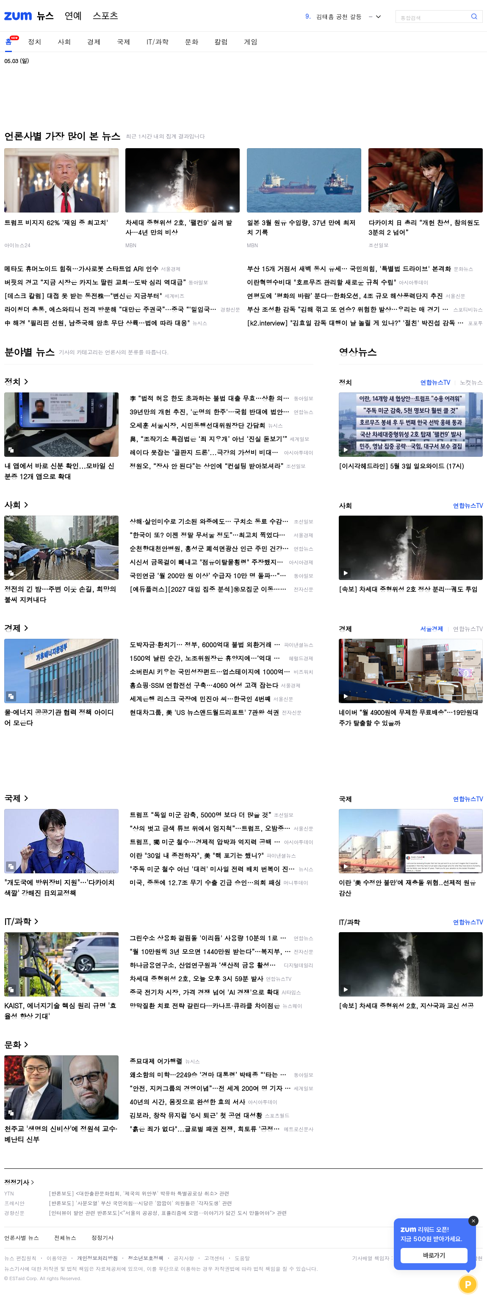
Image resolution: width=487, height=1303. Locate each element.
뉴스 (45, 16)
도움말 (242, 1258)
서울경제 (431, 628)
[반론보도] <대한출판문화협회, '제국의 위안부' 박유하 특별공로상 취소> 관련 (139, 1193)
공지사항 (184, 1258)
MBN (130, 244)
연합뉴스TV (435, 382)
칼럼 (221, 42)
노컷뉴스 (471, 382)
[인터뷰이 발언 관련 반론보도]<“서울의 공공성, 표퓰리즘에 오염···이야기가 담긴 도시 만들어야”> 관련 (168, 1212)
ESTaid (17, 1278)
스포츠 (105, 16)
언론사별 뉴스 (21, 1238)
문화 (191, 42)
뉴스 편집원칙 (20, 1258)
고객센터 (214, 1258)
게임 (250, 42)
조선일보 (378, 244)
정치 (35, 42)
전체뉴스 (65, 1238)
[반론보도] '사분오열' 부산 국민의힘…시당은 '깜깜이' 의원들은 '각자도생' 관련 (140, 1202)
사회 (64, 42)
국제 (123, 42)
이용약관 (57, 1258)
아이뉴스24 (17, 244)
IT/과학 (158, 42)
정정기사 (16, 1182)
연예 (73, 16)
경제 (94, 42)
